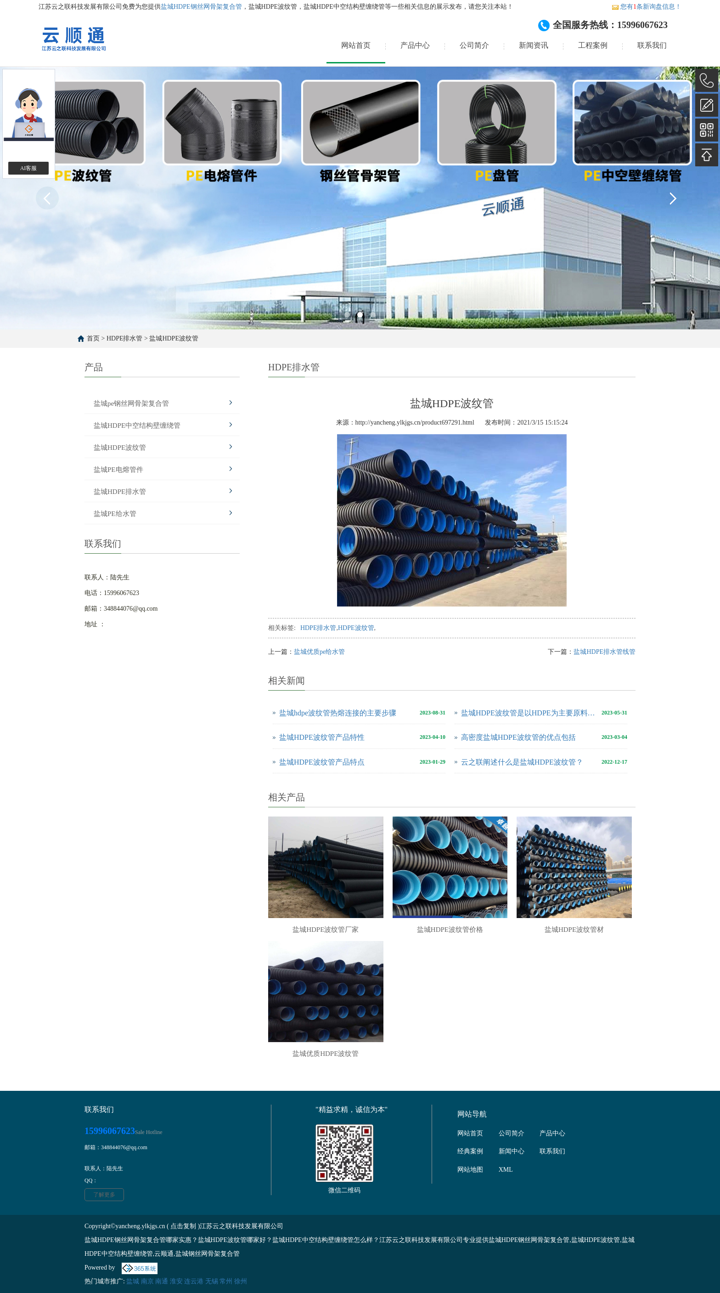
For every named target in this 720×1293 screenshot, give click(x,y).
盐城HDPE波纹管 (173, 338)
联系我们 (652, 45)
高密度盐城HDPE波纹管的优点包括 (518, 737)
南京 (147, 1281)
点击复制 (183, 1226)
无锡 (211, 1281)
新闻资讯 (533, 45)
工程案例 (593, 45)
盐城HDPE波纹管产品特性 (322, 737)
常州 (225, 1281)
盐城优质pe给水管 (319, 651)
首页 (93, 338)
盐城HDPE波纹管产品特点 (322, 762)
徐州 (240, 1281)
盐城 (132, 1281)
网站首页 (356, 45)
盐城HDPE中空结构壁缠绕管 (137, 425)
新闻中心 (511, 1151)
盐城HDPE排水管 (120, 491)
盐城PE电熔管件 (118, 469)
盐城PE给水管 (115, 513)
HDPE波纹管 (356, 627)
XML (506, 1169)
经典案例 (470, 1151)
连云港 (193, 1281)
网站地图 (470, 1169)
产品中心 (415, 45)
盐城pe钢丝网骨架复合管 (131, 403)
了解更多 (104, 1194)
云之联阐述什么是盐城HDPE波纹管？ (522, 762)
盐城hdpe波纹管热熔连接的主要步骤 (337, 713)
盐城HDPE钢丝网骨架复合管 (201, 6)
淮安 (176, 1281)
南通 (161, 1281)
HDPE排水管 (125, 338)
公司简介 (474, 45)
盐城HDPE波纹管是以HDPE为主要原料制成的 (529, 713)
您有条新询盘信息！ (646, 6)
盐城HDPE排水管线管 (605, 651)
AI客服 (28, 168)
